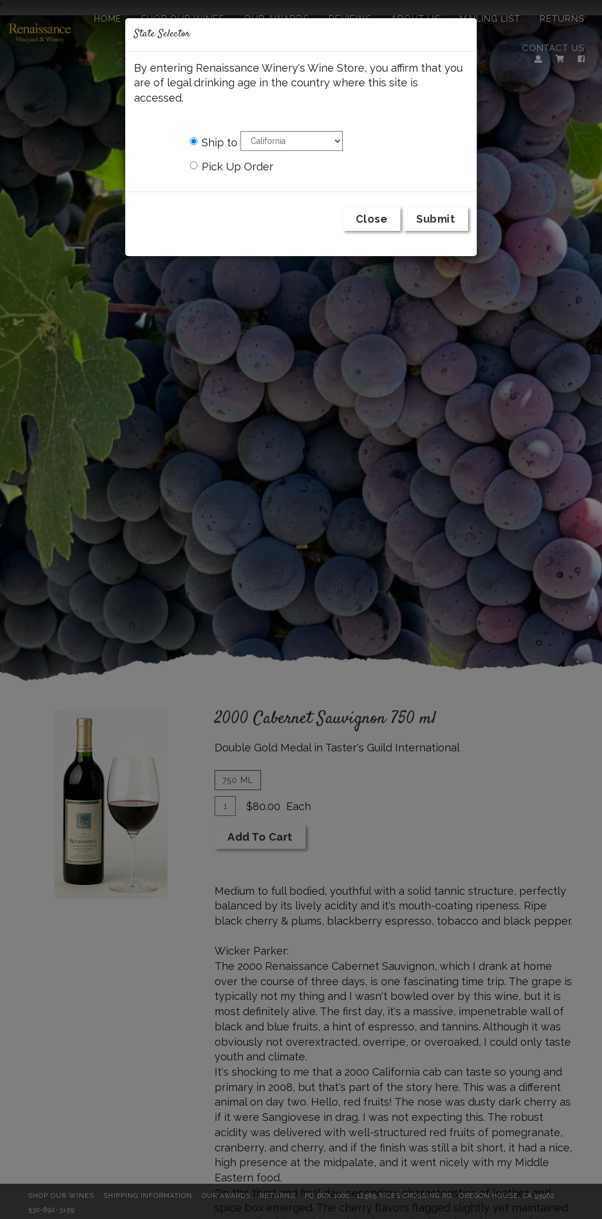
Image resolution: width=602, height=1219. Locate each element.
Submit (435, 219)
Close (372, 219)
